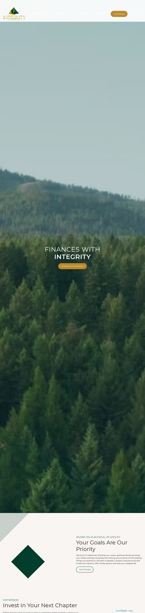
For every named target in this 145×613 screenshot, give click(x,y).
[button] (35, 8)
